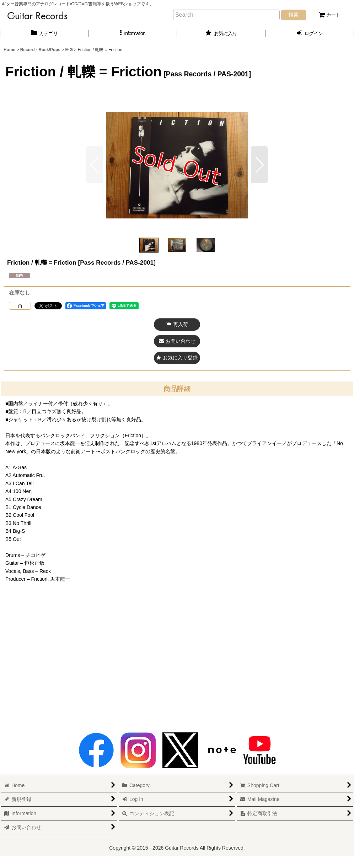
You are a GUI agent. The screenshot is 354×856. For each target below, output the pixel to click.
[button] (132, 33)
